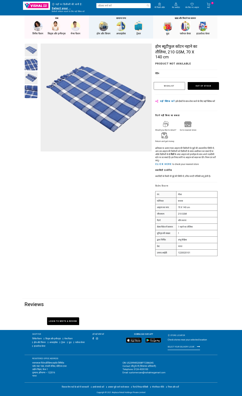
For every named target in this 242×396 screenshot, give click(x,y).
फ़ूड (70, 342)
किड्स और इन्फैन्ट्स (53, 338)
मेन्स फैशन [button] (75, 28)
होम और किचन (40, 342)
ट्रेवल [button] (138, 28)
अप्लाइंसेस (53, 342)
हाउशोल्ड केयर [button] (203, 28)
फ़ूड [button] (167, 28)
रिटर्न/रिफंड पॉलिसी (140, 387)
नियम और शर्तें (173, 387)
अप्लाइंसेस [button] (121, 28)
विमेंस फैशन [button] (38, 28)
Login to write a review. (63, 321)
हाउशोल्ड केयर (39, 346)
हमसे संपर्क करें (98, 387)
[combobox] (123, 5)
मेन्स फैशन (68, 338)
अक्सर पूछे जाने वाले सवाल (118, 387)
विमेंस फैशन (37, 338)
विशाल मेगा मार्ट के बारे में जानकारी (75, 387)
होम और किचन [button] (103, 28)
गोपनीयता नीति (158, 387)
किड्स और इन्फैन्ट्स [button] (57, 28)
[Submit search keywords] (148, 5)
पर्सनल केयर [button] (185, 28)
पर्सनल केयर (80, 342)
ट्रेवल (63, 342)
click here (163, 164)
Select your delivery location (62, 8)
